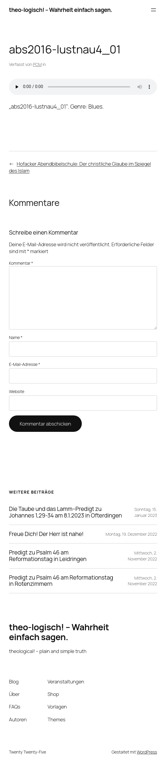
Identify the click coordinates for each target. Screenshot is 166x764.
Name (15, 337)
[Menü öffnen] (153, 9)
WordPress (147, 752)
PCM (37, 64)
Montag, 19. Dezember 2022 (131, 534)
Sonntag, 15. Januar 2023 (145, 512)
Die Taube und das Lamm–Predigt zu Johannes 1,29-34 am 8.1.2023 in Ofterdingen (65, 512)
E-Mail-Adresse (24, 364)
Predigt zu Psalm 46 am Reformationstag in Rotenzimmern (61, 580)
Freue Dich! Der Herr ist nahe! (46, 534)
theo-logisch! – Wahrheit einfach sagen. (60, 10)
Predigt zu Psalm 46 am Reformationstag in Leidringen (48, 555)
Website (16, 391)
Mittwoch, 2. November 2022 (142, 556)
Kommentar (21, 263)
